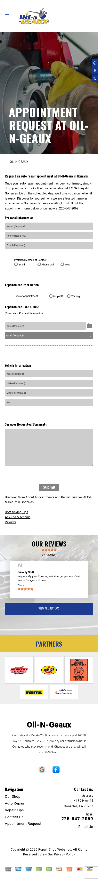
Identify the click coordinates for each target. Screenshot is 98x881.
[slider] (49, 550)
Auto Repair (15, 803)
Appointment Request (23, 824)
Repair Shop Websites (54, 849)
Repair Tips (14, 810)
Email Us (85, 827)
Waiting (75, 296)
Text (67, 264)
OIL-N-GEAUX (19, 162)
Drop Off (58, 296)
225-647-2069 (68, 208)
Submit (49, 487)
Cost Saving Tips (16, 512)
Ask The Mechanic (17, 517)
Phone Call (48, 264)
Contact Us (14, 817)
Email (22, 264)
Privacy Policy (64, 854)
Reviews (10, 522)
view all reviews (48, 608)
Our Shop (12, 796)
